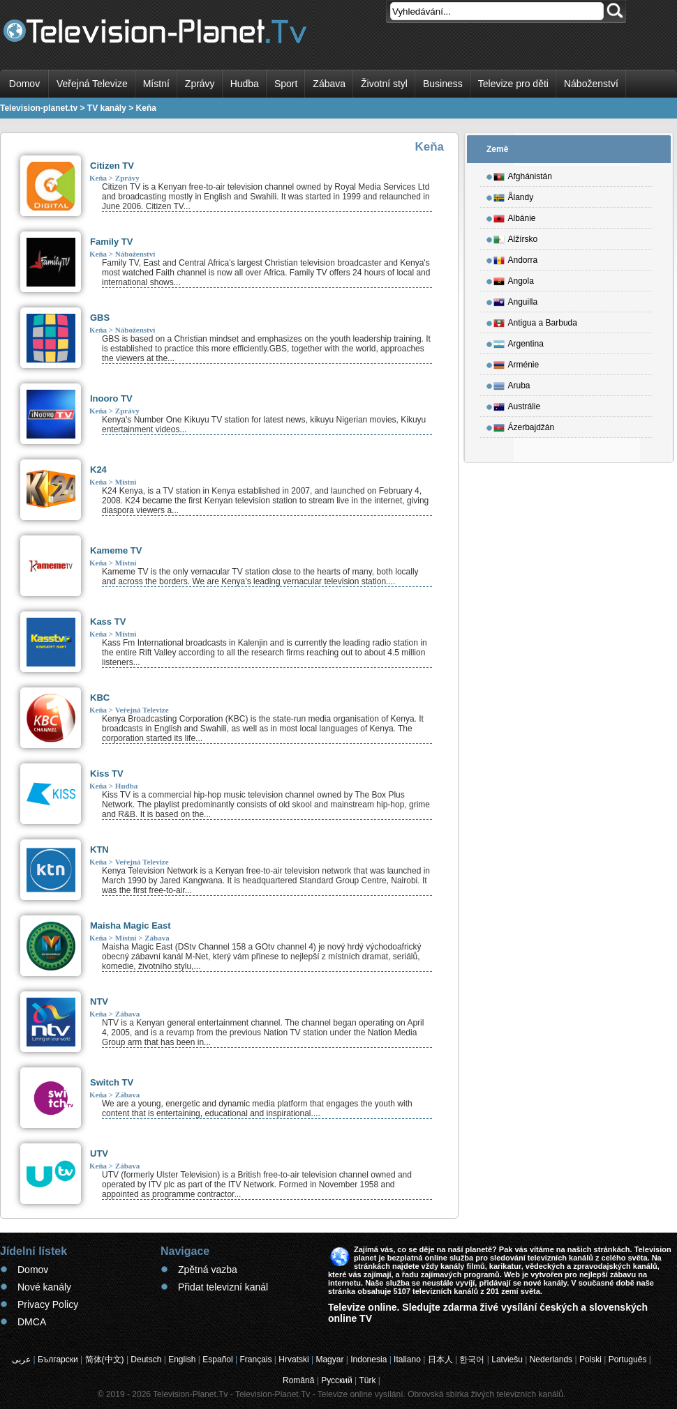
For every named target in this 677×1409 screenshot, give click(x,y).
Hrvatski (293, 1359)
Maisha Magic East (130, 925)
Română (298, 1380)
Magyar (329, 1359)
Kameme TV (116, 550)
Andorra (515, 258)
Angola (513, 279)
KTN (99, 849)
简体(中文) (104, 1359)
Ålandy (513, 195)
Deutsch (146, 1359)
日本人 (440, 1359)
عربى (21, 1359)
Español (217, 1359)
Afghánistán (522, 174)
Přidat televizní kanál (223, 1287)
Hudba (244, 83)
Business (443, 83)
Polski (590, 1359)
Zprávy (200, 83)
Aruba (511, 383)
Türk (367, 1380)
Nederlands (551, 1359)
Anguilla (515, 299)
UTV (99, 1153)
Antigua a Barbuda (535, 320)
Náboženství (591, 83)
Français (256, 1359)
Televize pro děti (513, 83)
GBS (100, 317)
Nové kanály (44, 1287)
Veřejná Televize (92, 83)
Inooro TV (111, 398)
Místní (156, 83)
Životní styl (384, 83)
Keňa (98, 178)
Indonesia (368, 1359)
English (181, 1359)
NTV (99, 1001)
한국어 (471, 1359)
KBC (100, 697)
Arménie (516, 362)
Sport (285, 83)
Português (628, 1359)
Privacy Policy (47, 1304)
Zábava (329, 83)
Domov (24, 83)
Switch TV (111, 1082)
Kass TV (108, 621)
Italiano (407, 1359)
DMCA (31, 1321)
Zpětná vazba (207, 1269)
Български (58, 1359)
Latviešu (507, 1359)
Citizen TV (112, 165)
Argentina (518, 341)
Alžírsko (515, 237)
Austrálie (517, 404)
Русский (336, 1380)
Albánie (514, 216)
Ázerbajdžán (524, 425)
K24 (98, 469)
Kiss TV (107, 773)
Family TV (111, 241)
